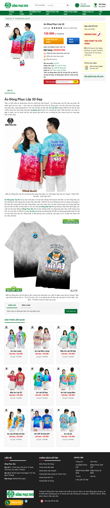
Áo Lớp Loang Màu (68, 392)
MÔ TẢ (9, 91)
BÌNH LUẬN (26, 305)
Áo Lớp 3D (68, 434)
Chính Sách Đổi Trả (46, 477)
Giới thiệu (22, 13)
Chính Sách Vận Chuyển (47, 471)
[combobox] (39, 5)
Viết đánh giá (71, 311)
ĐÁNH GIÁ (12, 305)
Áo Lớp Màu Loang (42, 351)
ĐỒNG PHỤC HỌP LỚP (52, 13)
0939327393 (90, 34)
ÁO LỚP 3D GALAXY (59, 68)
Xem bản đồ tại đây (48, 501)
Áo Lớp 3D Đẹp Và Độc (16, 434)
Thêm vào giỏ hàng (52, 41)
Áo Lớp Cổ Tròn (60, 66)
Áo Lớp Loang (16, 351)
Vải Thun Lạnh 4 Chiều (58, 70)
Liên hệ (100, 13)
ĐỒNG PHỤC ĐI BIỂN (88, 13)
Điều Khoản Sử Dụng (46, 464)
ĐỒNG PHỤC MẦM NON (70, 13)
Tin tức (78, 476)
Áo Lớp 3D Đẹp (42, 392)
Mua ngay (71, 41)
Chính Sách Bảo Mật (46, 467)
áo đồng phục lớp (45, 207)
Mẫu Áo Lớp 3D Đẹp (68, 351)
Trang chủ (11, 13)
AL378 (56, 63)
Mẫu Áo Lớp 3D (16, 392)
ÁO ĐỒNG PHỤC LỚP (35, 13)
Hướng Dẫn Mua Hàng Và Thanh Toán (52, 474)
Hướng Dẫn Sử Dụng (46, 481)
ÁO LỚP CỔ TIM (82, 480)
